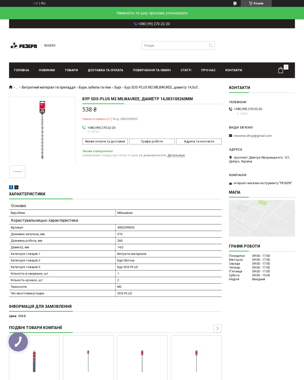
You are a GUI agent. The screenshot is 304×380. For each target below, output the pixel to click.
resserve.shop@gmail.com (253, 136)
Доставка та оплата (105, 70)
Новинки (47, 70)
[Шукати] (210, 45)
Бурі (118, 87)
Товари (71, 70)
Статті (186, 70)
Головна (21, 70)
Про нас (208, 70)
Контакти (233, 70)
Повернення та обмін (152, 70)
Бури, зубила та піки (95, 87)
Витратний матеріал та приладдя (49, 87)
